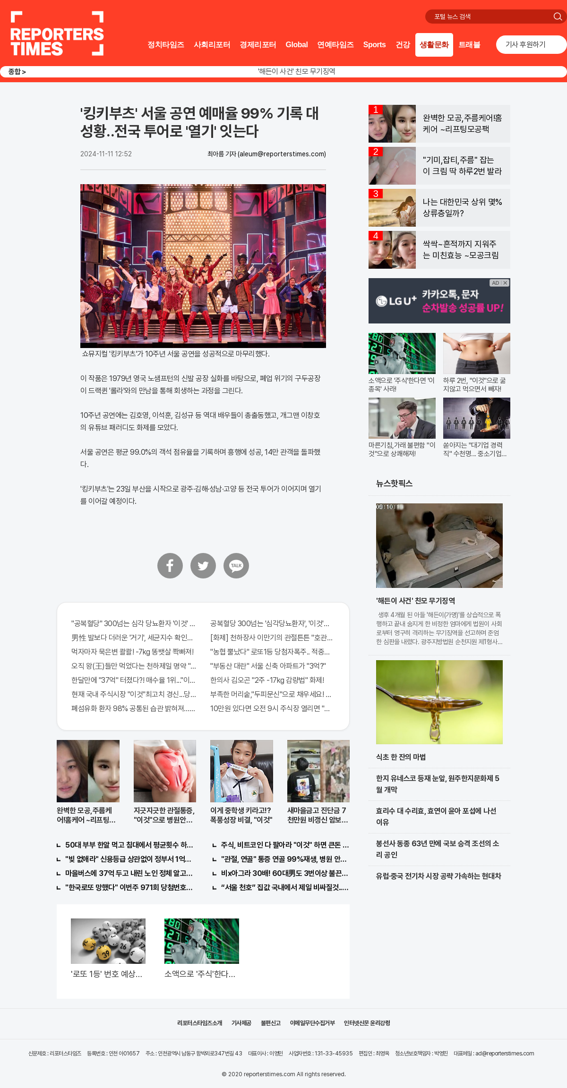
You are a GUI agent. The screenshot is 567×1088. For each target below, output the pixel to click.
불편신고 (271, 1023)
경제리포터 (258, 45)
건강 (402, 45)
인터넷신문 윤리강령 (367, 1023)
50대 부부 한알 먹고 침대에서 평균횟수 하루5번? (129, 845)
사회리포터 (212, 45)
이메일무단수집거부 (312, 1023)
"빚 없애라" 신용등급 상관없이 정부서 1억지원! (129, 859)
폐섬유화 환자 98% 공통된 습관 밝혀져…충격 (133, 708)
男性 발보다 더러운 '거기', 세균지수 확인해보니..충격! (133, 637)
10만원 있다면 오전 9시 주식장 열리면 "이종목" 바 (272, 708)
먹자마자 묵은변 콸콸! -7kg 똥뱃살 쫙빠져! (132, 651)
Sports (374, 45)
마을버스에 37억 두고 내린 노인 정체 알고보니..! (129, 873)
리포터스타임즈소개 (199, 1023)
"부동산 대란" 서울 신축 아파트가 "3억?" (268, 666)
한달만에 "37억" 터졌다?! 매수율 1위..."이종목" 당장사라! (133, 680)
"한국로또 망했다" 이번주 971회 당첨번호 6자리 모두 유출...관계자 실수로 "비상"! (129, 887)
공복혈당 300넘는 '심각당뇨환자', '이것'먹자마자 (272, 623)
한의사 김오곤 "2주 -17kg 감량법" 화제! (267, 680)
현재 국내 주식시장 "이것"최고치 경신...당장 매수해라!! (133, 694)
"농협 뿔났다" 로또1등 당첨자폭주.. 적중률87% (272, 651)
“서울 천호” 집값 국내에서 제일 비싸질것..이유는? (285, 887)
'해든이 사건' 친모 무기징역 (296, 71)
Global (297, 45)
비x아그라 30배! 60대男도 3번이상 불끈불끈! (285, 873)
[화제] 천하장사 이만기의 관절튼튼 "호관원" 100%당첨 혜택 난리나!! (272, 637)
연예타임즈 (335, 45)
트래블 (469, 45)
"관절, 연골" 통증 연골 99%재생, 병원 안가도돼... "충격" (285, 859)
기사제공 (241, 1023)
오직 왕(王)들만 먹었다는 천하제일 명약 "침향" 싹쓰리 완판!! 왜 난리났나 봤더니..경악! (133, 666)
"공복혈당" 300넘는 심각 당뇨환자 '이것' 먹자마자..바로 (133, 623)
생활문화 (434, 45)
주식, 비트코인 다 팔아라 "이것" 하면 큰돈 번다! (285, 845)
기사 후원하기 (526, 44)
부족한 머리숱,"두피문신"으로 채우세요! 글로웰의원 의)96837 (272, 694)
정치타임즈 (165, 45)
